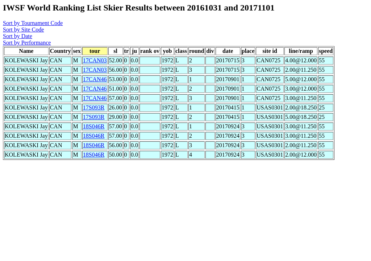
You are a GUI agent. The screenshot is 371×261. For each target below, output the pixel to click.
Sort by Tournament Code (33, 23)
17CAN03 (95, 60)
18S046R (94, 126)
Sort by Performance (27, 43)
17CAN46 (95, 79)
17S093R (94, 107)
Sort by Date (17, 36)
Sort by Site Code (23, 29)
